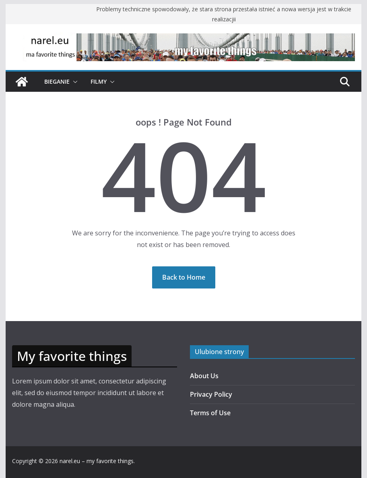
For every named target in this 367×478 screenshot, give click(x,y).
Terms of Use (210, 412)
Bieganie (57, 81)
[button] (74, 81)
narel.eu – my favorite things (97, 461)
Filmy (99, 81)
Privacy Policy (211, 394)
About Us (204, 375)
